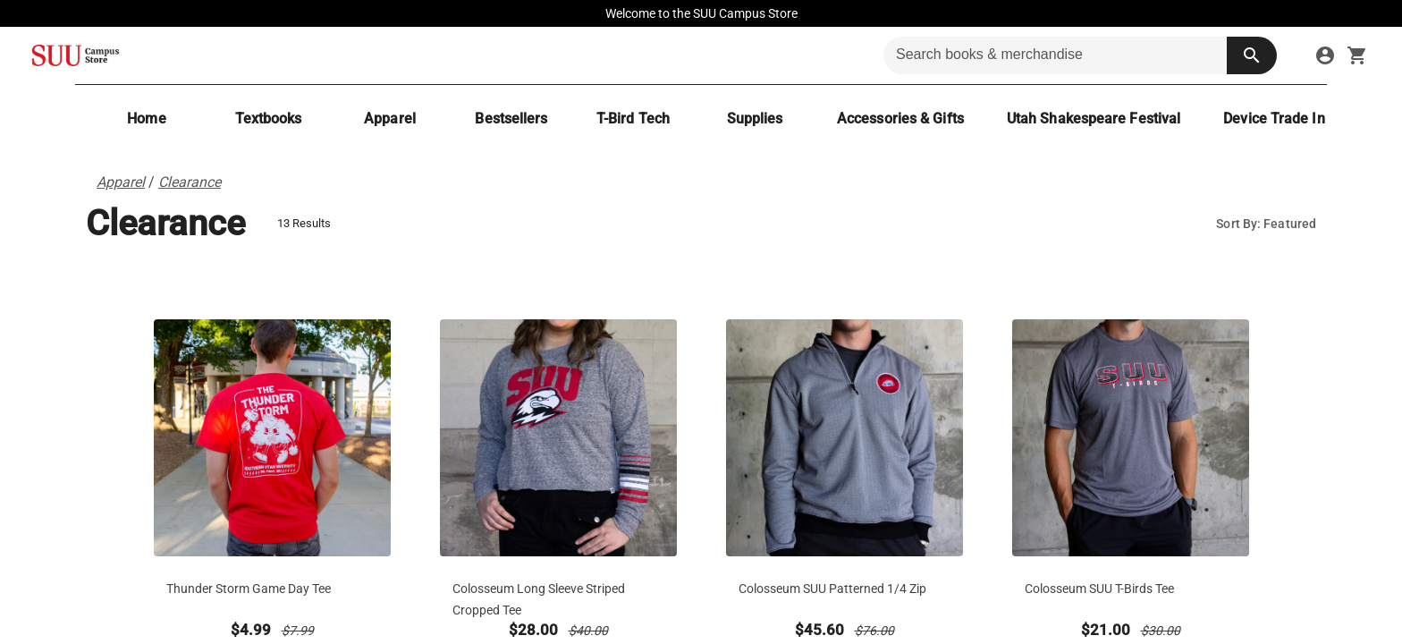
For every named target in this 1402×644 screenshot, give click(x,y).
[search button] (1252, 55)
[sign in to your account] (1325, 55)
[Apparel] (389, 118)
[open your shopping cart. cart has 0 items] (1357, 55)
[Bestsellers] (511, 118)
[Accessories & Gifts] (900, 118)
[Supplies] (754, 118)
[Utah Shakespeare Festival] (1093, 118)
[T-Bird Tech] (633, 118)
